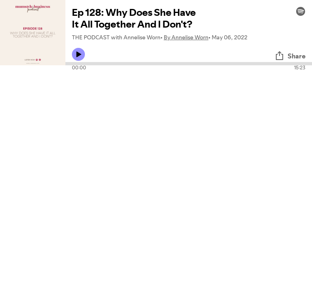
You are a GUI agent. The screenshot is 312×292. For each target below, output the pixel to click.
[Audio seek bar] (188, 63)
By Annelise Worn (186, 37)
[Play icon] (78, 54)
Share (290, 56)
